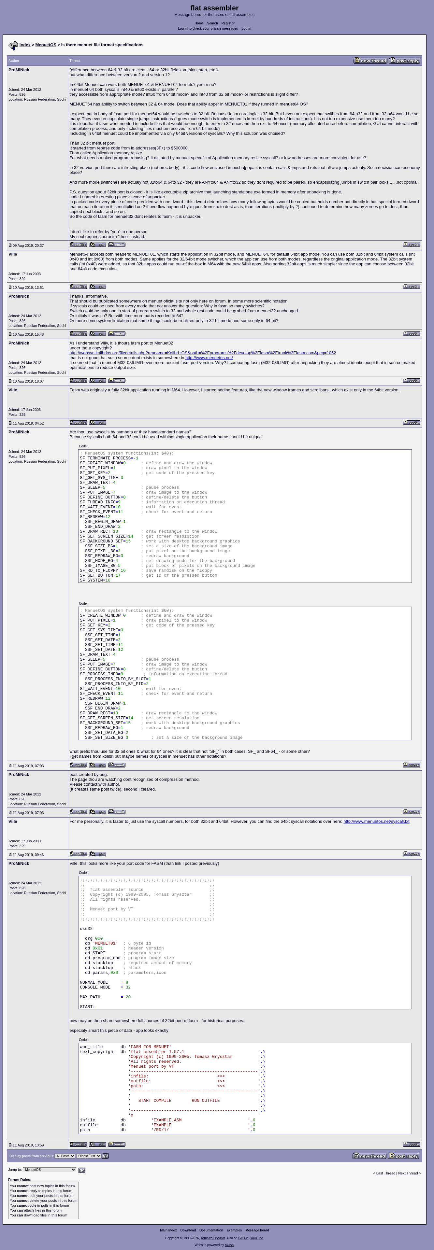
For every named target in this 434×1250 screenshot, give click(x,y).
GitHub (243, 1238)
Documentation (211, 1230)
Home (199, 23)
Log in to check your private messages (208, 28)
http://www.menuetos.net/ (209, 357)
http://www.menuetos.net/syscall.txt (376, 821)
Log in (246, 28)
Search (212, 23)
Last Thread (386, 1173)
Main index (168, 1230)
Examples (234, 1230)
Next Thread (408, 1173)
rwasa (229, 1245)
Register (228, 23)
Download (188, 1230)
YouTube (256, 1238)
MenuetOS (46, 44)
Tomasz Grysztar (213, 1238)
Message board (257, 1230)
